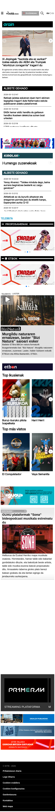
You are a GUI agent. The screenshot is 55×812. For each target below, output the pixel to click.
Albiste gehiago (16, 88)
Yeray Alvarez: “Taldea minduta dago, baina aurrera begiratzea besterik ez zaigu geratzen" (27, 185)
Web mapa (8, 806)
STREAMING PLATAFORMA (22, 706)
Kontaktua (8, 800)
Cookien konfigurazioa (13, 789)
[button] (50, 41)
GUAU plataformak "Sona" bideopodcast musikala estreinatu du (27, 518)
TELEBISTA (7, 218)
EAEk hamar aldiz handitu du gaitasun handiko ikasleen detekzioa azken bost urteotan (24, 115)
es (53, 13)
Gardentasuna (9, 794)
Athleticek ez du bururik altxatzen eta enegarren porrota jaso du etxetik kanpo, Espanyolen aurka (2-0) (25, 200)
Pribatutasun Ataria (12, 771)
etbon (12, 258)
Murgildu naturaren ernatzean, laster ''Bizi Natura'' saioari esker (21, 337)
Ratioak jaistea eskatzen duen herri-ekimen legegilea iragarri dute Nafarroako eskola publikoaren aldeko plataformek (27, 101)
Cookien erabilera (11, 783)
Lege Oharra (9, 777)
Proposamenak (16, 224)
